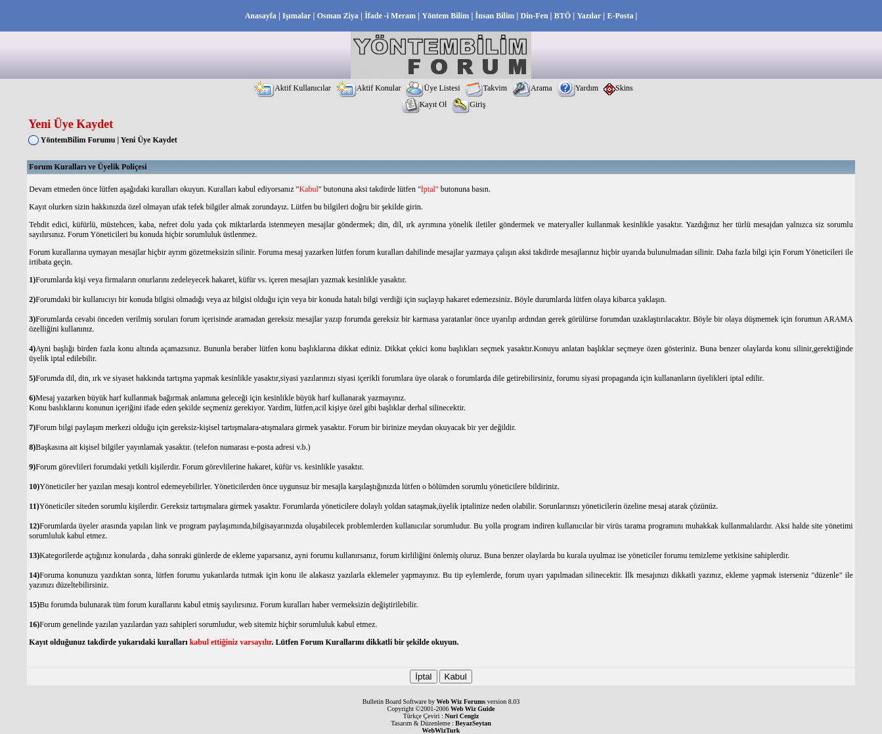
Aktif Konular (368, 88)
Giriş (468, 104)
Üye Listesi (433, 88)
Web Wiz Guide (473, 708)
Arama (532, 88)
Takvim (486, 88)
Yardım (578, 88)
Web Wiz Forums (461, 701)
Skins (618, 88)
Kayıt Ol (424, 104)
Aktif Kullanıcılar (292, 88)
